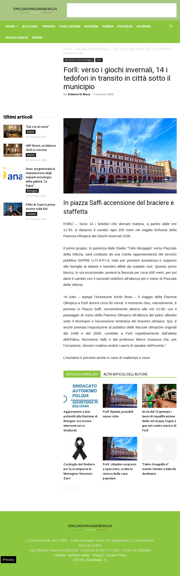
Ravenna (144, 26)
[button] (171, 26)
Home (12, 26)
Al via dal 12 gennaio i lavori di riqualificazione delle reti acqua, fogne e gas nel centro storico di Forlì (159, 421)
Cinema (31, 213)
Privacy (97, 555)
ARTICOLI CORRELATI (82, 374)
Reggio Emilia (17, 37)
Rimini (37, 37)
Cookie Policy (116, 555)
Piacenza (125, 26)
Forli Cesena (69, 26)
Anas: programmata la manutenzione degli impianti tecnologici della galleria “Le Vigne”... (40, 177)
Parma (108, 26)
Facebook (94, 560)
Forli (99, 60)
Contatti (59, 555)
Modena (91, 26)
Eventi (30, 131)
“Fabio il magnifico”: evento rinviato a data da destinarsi (159, 469)
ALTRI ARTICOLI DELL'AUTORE (125, 374)
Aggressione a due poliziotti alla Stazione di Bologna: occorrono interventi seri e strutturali (80, 421)
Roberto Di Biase (79, 94)
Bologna (30, 26)
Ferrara (48, 26)
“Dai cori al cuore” (37, 126)
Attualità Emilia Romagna (92, 49)
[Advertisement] (121, 10)
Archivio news (79, 555)
